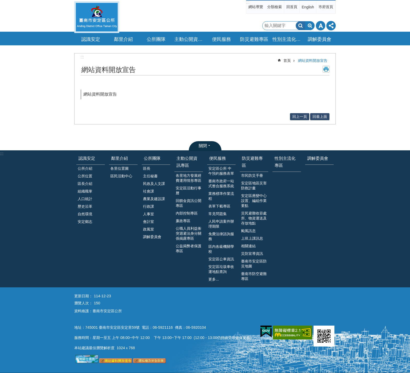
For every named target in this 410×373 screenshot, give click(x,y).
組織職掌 (85, 191)
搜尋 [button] (300, 25)
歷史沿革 (85, 206)
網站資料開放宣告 (312, 60)
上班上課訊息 (252, 238)
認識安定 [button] (90, 39)
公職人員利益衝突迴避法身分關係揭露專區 (188, 233)
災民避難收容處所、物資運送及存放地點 (254, 218)
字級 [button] (320, 25)
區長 (146, 168)
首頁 (287, 60)
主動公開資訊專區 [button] (189, 39)
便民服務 (217, 158)
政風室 (148, 229)
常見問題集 (217, 214)
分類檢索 (274, 7)
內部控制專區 (187, 213)
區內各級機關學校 (221, 249)
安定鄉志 (85, 222)
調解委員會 (319, 39)
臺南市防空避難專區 (254, 276)
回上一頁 (299, 116)
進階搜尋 (310, 25)
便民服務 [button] (221, 39)
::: (247, 2)
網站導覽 (255, 7)
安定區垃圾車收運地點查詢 (221, 269)
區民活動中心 (121, 176)
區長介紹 (85, 184)
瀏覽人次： (83, 303)
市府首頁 (325, 7)
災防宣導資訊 (252, 253)
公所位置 (85, 176)
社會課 (148, 191)
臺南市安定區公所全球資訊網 (96, 17)
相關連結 (248, 246)
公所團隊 (152, 158)
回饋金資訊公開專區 (188, 203)
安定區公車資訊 (221, 259)
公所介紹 (85, 168)
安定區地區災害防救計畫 (254, 185)
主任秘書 (150, 176)
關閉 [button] (203, 146)
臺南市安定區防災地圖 (254, 263)
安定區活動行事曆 (188, 190)
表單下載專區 (219, 206)
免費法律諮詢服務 (221, 236)
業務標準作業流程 (221, 196)
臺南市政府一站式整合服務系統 (221, 183)
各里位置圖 (119, 168)
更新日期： (83, 296)
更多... (213, 279)
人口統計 (85, 199)
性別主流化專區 (287, 39)
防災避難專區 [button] (254, 39)
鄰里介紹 (119, 158)
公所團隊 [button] (156, 39)
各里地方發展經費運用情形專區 (188, 178)
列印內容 (326, 69)
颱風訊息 (248, 231)
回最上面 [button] (319, 116)
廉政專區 (183, 221)
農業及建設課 (154, 199)
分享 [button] (331, 25)
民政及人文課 (154, 184)
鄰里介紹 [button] (123, 39)
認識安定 (86, 158)
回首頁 (291, 7)
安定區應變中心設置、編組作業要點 (254, 201)
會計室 (148, 222)
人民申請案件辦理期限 (221, 223)
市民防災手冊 (252, 175)
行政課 (148, 206)
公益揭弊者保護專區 (188, 248)
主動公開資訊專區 (186, 162)
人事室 (148, 214)
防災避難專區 (252, 162)
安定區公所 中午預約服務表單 (221, 170)
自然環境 (85, 214)
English (308, 7)
